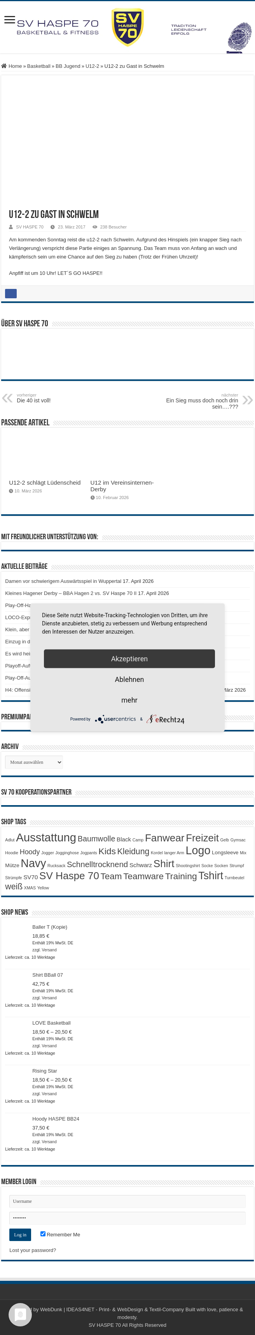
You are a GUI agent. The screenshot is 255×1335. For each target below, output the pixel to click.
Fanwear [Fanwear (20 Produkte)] (165, 838)
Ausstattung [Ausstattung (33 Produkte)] (46, 837)
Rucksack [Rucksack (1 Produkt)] (56, 865)
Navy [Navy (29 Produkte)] (33, 863)
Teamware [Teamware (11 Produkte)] (143, 876)
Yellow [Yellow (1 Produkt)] (43, 887)
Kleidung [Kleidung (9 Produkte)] (133, 851)
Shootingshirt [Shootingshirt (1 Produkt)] (188, 865)
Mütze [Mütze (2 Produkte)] (12, 865)
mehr (129, 700)
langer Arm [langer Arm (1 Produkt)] (174, 852)
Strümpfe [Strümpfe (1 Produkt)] (13, 877)
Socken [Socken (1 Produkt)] (221, 865)
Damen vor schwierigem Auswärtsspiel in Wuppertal (63, 581)
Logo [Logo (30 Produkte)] (198, 850)
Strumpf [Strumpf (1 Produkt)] (236, 865)
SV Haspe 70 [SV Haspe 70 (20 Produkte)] (69, 876)
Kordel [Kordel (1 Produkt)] (157, 852)
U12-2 (92, 66)
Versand (49, 950)
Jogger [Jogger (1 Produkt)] (47, 852)
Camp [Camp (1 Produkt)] (138, 839)
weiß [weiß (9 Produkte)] (14, 886)
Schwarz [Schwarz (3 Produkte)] (140, 865)
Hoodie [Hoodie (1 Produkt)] (11, 852)
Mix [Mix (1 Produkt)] (243, 852)
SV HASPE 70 (30, 227)
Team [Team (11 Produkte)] (111, 876)
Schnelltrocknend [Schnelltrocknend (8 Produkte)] (97, 864)
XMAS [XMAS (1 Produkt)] (30, 887)
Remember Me (60, 1235)
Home (11, 66)
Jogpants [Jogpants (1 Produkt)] (88, 852)
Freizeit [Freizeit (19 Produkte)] (202, 837)
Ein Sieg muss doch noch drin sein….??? (198, 401)
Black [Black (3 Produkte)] (124, 839)
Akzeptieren (129, 659)
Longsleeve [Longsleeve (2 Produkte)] (225, 852)
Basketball (39, 66)
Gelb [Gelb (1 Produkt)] (224, 839)
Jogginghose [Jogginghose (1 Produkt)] (67, 852)
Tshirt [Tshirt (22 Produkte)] (210, 876)
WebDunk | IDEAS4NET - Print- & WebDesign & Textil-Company (112, 1309)
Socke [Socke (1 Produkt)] (207, 865)
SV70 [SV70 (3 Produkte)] (30, 877)
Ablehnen (129, 679)
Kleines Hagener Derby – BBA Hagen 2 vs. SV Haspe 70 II (70, 593)
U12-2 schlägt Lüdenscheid (44, 482)
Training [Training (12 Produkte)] (181, 876)
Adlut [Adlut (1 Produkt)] (9, 839)
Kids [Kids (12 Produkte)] (107, 851)
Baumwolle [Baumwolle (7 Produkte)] (96, 838)
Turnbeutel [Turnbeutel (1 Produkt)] (235, 877)
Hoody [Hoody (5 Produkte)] (30, 852)
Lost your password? (32, 1250)
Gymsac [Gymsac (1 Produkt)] (238, 839)
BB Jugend (68, 66)
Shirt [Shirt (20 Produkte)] (164, 863)
